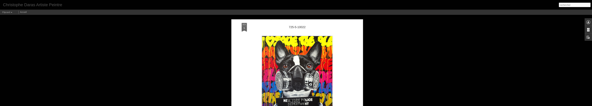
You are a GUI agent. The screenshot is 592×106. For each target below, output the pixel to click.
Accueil (23, 12)
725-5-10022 (297, 27)
